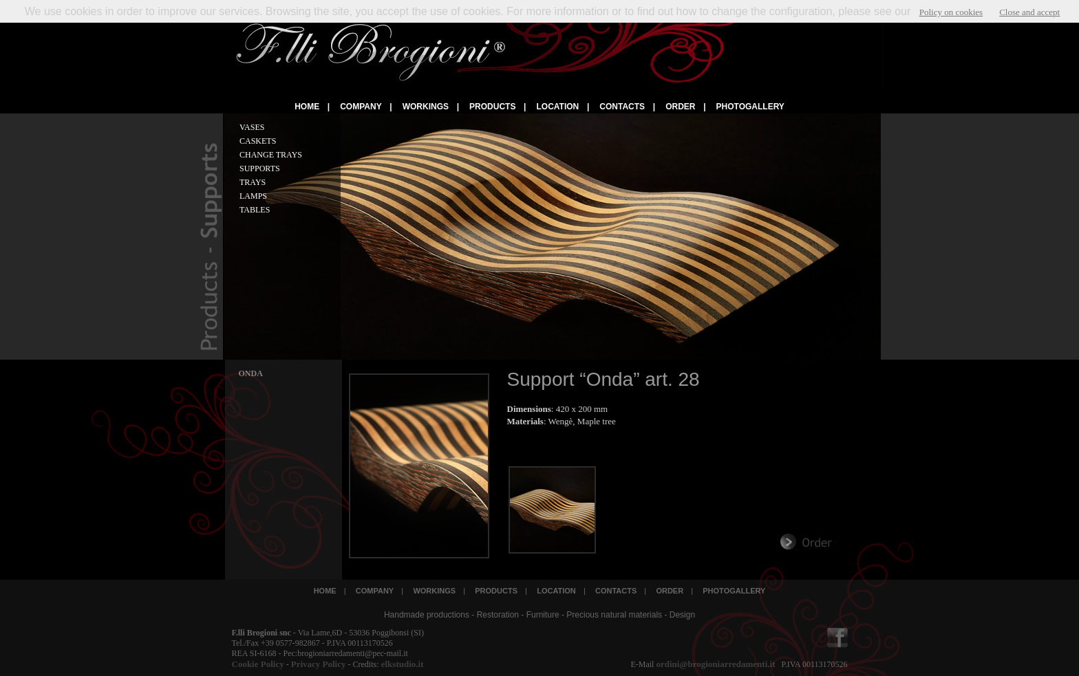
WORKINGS (426, 106)
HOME (307, 106)
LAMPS (253, 196)
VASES (251, 127)
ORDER (680, 106)
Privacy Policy (318, 664)
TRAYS (252, 182)
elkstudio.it (400, 664)
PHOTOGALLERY (750, 106)
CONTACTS (622, 106)
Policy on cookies (951, 12)
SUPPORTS (259, 168)
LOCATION (557, 106)
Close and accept (1029, 12)
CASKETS (257, 141)
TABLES (254, 210)
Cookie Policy (258, 664)
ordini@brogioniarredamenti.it (715, 664)
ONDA (251, 373)
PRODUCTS (492, 106)
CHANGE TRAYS (270, 155)
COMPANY (360, 106)
